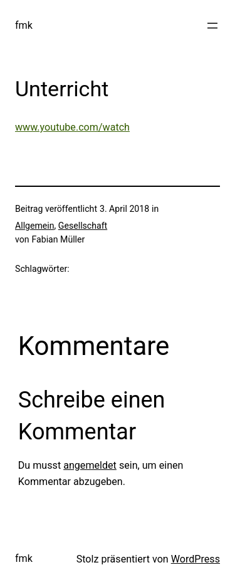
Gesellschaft (82, 226)
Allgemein (35, 226)
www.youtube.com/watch (72, 127)
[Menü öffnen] (212, 25)
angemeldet (90, 465)
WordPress (195, 559)
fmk (24, 25)
